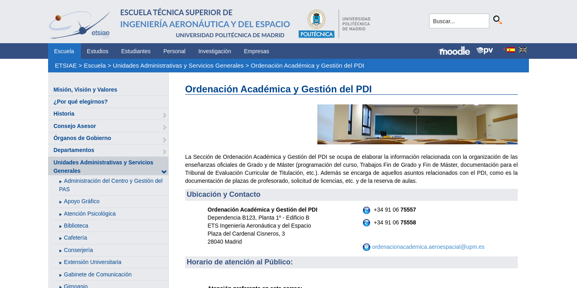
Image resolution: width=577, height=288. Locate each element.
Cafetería (75, 237)
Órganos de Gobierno (82, 138)
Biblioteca (76, 225)
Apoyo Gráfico (82, 201)
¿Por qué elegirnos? (80, 101)
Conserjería (78, 250)
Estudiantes (136, 51)
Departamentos (73, 150)
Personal (174, 51)
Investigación (214, 51)
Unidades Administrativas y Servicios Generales (178, 65)
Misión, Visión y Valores (85, 89)
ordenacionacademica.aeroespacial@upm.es (428, 247)
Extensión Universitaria (92, 262)
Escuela (64, 51)
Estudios (98, 51)
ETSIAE (66, 65)
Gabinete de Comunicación (98, 274)
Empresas (256, 51)
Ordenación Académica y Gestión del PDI (307, 65)
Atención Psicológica (90, 213)
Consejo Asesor (74, 126)
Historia (63, 113)
